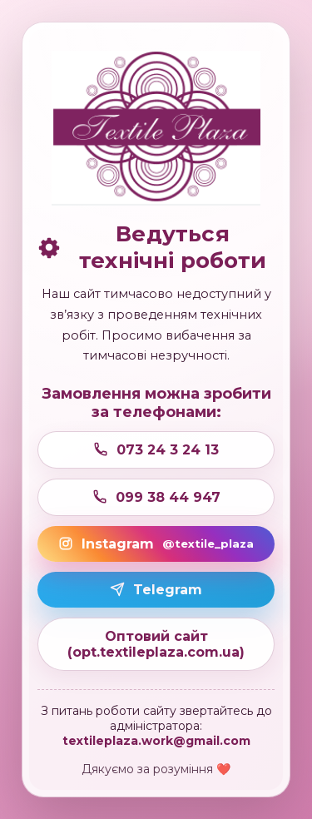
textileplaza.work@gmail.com (156, 740)
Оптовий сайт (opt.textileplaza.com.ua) (156, 644)
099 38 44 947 (156, 497)
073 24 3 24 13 (156, 450)
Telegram (156, 590)
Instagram (156, 544)
